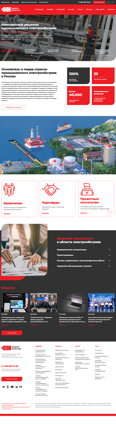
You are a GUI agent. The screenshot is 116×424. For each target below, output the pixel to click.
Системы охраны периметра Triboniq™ (41, 394)
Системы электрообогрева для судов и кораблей (41, 377)
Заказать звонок (99, 2)
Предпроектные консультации (80, 350)
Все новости (12, 333)
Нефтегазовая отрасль (62, 350)
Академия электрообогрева (100, 370)
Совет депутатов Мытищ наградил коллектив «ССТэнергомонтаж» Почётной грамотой (100, 319)
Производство (99, 353)
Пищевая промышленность (60, 379)
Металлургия (59, 375)
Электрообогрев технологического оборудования (40, 361)
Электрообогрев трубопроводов (40, 350)
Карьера (97, 374)
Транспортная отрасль (62, 387)
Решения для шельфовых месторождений (43, 372)
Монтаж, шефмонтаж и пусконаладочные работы (82, 358)
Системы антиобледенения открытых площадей (41, 389)
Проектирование (80, 354)
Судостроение (59, 366)
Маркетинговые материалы (99, 377)
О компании (98, 350)
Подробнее (4, 42)
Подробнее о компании (14, 107)
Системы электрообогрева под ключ (81, 368)
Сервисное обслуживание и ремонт (82, 362)
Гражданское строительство (59, 362)
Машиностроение (60, 372)
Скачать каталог (12, 379)
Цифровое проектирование (100, 361)
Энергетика (58, 369)
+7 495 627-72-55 (84, 2)
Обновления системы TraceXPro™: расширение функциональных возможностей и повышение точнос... (72, 319)
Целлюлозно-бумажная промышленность (62, 383)
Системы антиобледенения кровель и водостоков (42, 383)
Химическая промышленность (60, 353)
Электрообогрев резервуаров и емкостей (42, 355)
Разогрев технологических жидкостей (40, 367)
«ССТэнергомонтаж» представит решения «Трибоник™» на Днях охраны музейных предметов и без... (14, 319)
